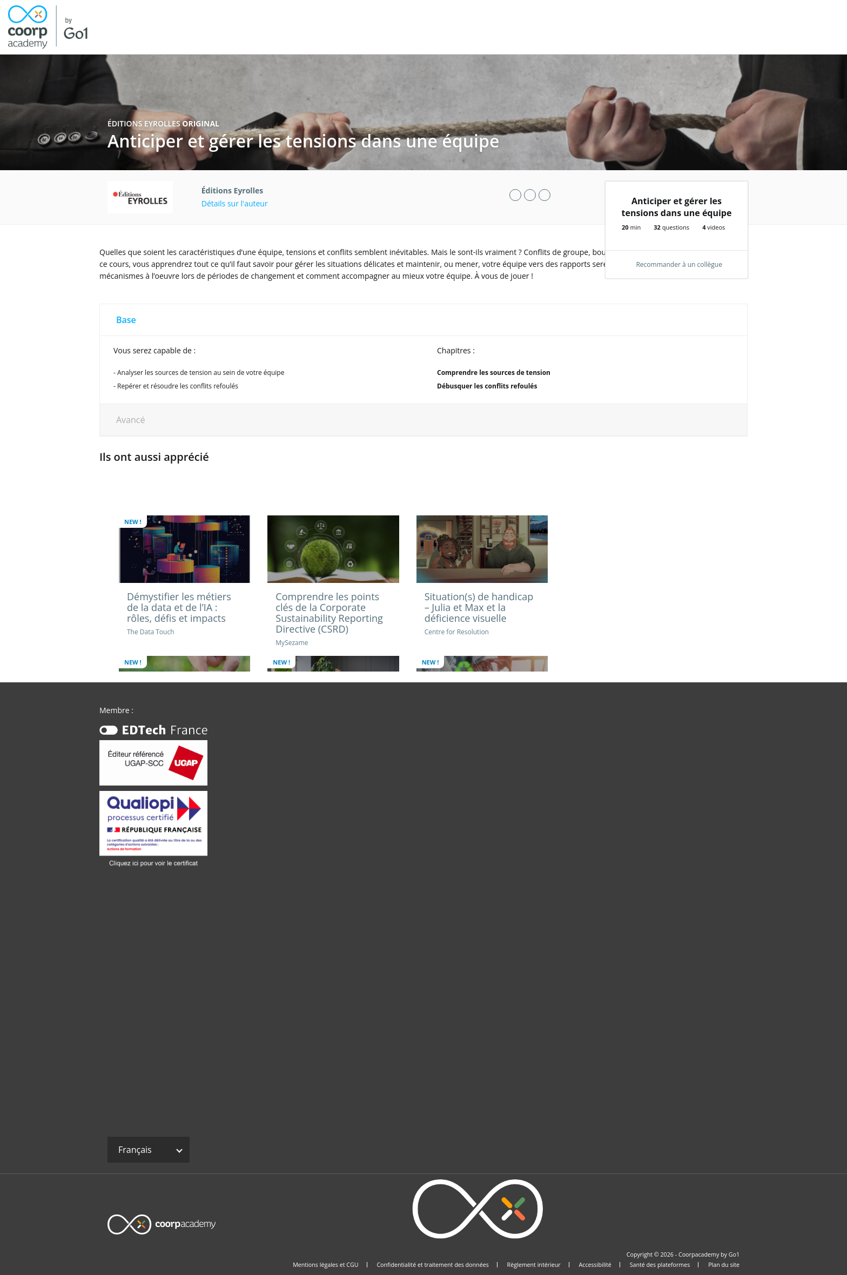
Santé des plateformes (660, 1265)
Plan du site (724, 1265)
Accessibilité (595, 1265)
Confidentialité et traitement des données (432, 1265)
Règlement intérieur (534, 1265)
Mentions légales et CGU (325, 1265)
